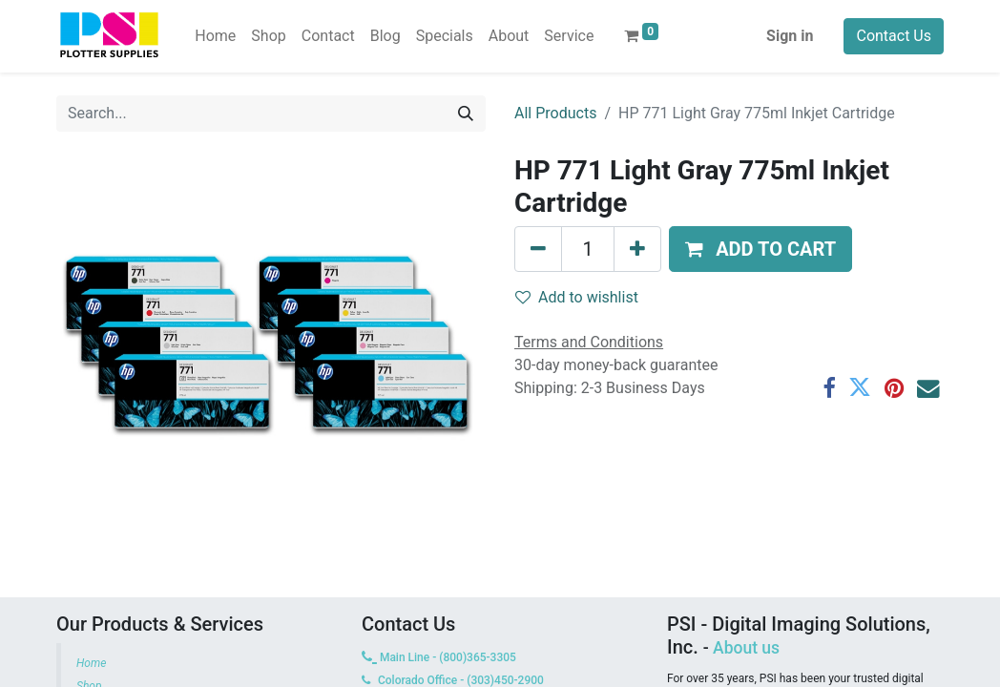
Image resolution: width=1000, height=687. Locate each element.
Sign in (789, 36)
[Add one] (637, 249)
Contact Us (893, 36)
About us (746, 647)
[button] (760, 249)
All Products (555, 113)
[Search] (466, 113)
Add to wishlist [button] (576, 297)
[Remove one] (538, 249)
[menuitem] (215, 36)
